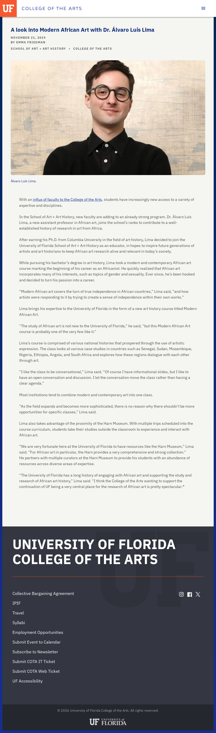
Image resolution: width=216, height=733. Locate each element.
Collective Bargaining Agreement (43, 593)
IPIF (16, 603)
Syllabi (18, 622)
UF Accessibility (27, 681)
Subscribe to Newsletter (35, 652)
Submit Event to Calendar (36, 642)
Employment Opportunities (37, 632)
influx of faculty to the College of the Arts (67, 199)
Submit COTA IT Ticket (33, 661)
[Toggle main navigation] (203, 8)
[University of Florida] (8, 8)
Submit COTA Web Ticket (36, 671)
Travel (18, 613)
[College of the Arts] (51, 8)
